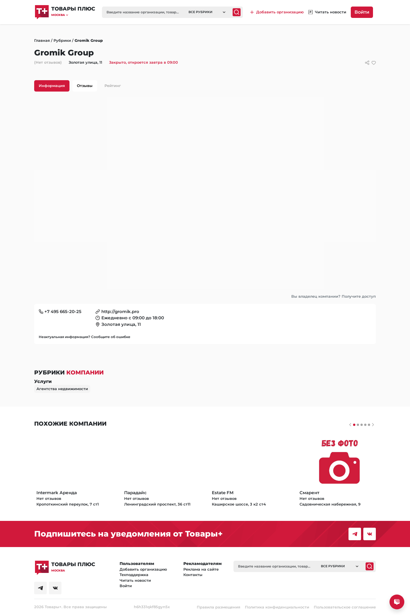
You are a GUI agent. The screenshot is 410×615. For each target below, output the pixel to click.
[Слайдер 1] (358, 425)
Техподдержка (134, 574)
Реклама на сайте (201, 569)
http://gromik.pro (120, 311)
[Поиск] (237, 12)
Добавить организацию (143, 569)
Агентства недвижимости (62, 388)
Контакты (192, 574)
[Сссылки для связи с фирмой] (367, 63)
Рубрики (62, 40)
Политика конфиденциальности (277, 607)
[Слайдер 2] (361, 425)
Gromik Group (89, 40)
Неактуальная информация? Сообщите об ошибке (84, 337)
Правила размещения (218, 607)
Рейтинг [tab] (112, 85)
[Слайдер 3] (365, 425)
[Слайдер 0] (354, 425)
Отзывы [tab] (85, 85)
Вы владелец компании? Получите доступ (333, 296)
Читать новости (135, 580)
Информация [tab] (52, 85)
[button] (73, 15)
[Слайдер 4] (369, 425)
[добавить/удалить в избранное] (374, 63)
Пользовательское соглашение (345, 607)
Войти (361, 12)
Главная (42, 40)
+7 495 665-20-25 (62, 311)
